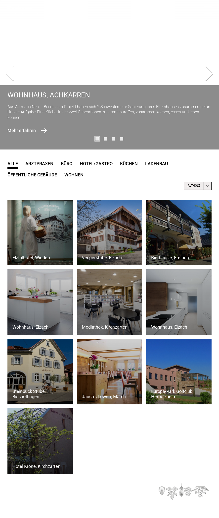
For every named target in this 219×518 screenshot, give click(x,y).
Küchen (129, 163)
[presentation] (9, 75)
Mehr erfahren (21, 130)
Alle (12, 163)
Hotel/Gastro (96, 163)
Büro (66, 163)
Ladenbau (156, 163)
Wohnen (74, 174)
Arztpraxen (39, 163)
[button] (97, 139)
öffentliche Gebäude (32, 174)
